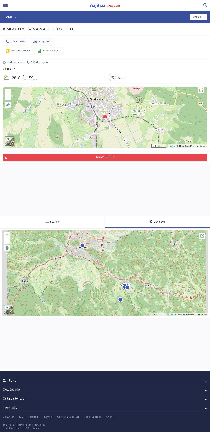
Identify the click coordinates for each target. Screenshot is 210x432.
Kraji (21, 416)
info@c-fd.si (44, 41)
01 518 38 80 (18, 41)
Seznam (53, 222)
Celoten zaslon (201, 90)
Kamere (122, 77)
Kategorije (34, 416)
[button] (8, 105)
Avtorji (109, 416)
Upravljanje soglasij (68, 416)
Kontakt (48, 416)
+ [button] (8, 91)
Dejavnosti (9, 416)
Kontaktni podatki (20, 50)
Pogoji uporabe (92, 416)
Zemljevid (157, 222)
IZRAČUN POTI (105, 157)
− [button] (8, 97)
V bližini (7, 68)
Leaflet (172, 146)
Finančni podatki (51, 50)
